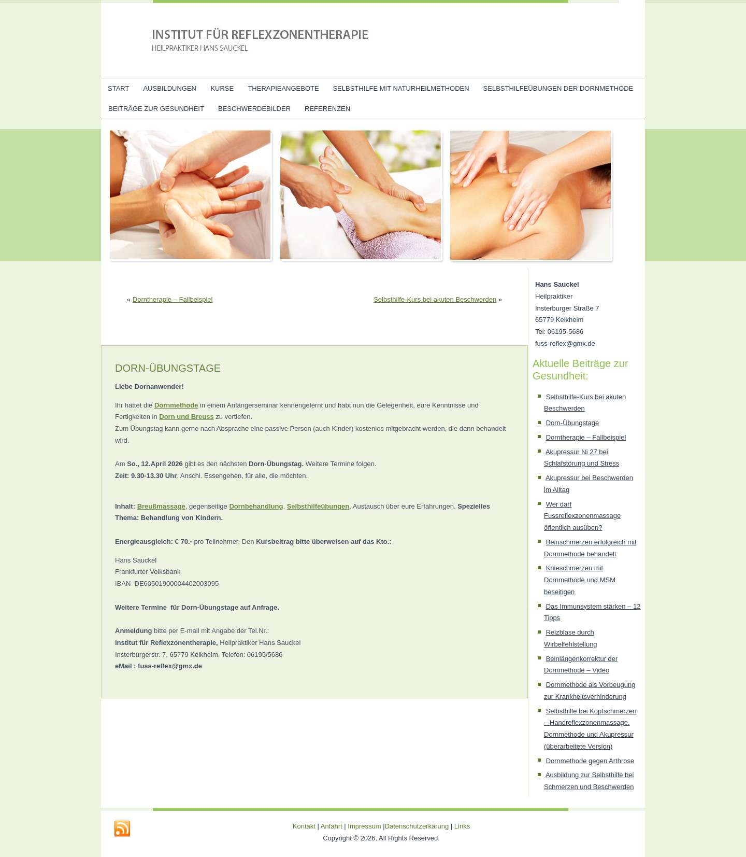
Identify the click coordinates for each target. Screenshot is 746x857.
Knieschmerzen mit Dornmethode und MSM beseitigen (579, 580)
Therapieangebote (283, 88)
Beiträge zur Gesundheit (156, 109)
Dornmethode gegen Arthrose (590, 761)
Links (462, 826)
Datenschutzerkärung (418, 826)
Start (118, 88)
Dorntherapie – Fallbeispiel (173, 299)
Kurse (222, 88)
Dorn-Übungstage (572, 423)
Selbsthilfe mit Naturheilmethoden (401, 88)
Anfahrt (331, 826)
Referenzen (327, 109)
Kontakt (304, 826)
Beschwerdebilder (254, 109)
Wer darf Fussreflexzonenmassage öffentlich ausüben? (582, 516)
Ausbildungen (169, 88)
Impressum (364, 826)
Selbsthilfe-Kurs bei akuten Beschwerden (435, 299)
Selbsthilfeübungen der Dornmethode (558, 88)
